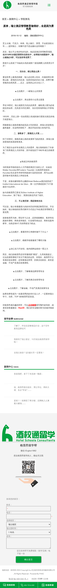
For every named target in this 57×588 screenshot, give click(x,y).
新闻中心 (13, 19)
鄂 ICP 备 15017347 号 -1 (18, 579)
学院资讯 (25, 19)
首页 (4, 19)
